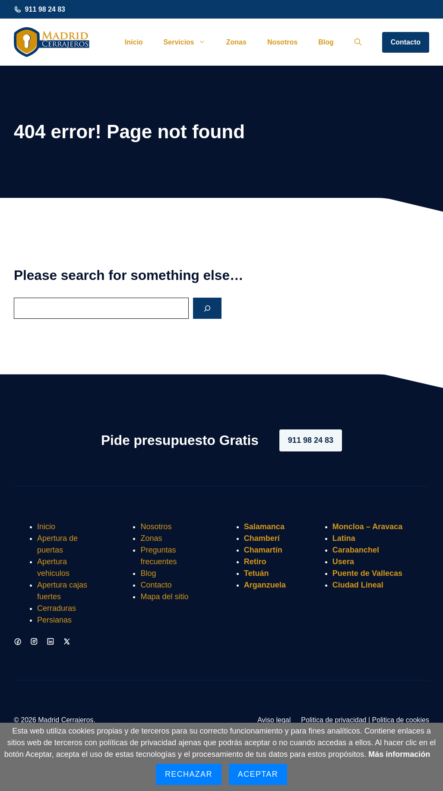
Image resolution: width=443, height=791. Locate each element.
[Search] (207, 308)
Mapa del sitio (164, 596)
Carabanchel (355, 550)
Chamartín (263, 550)
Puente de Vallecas (367, 573)
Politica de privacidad (333, 720)
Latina (343, 538)
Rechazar (188, 774)
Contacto (406, 42)
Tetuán (256, 573)
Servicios (190, 42)
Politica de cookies (400, 720)
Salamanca (264, 526)
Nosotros (282, 42)
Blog (326, 42)
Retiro (255, 561)
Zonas (236, 42)
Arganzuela (265, 585)
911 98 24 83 (45, 9)
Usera (343, 561)
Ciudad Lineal (357, 585)
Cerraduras (56, 608)
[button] (358, 42)
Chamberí (262, 538)
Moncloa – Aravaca (367, 526)
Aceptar (258, 774)
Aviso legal (274, 720)
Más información (399, 754)
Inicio (134, 42)
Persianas (54, 620)
